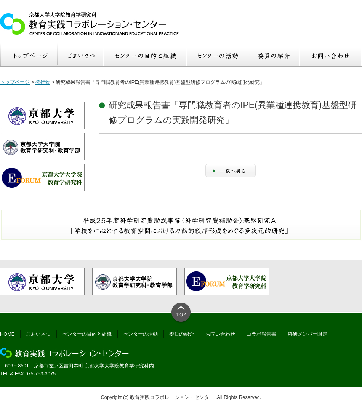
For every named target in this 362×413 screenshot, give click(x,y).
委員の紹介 (181, 334)
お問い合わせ (220, 334)
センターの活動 (140, 334)
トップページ (15, 82)
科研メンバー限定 (307, 334)
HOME (7, 334)
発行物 (42, 82)
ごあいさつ (38, 334)
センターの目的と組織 (87, 334)
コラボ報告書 (261, 334)
